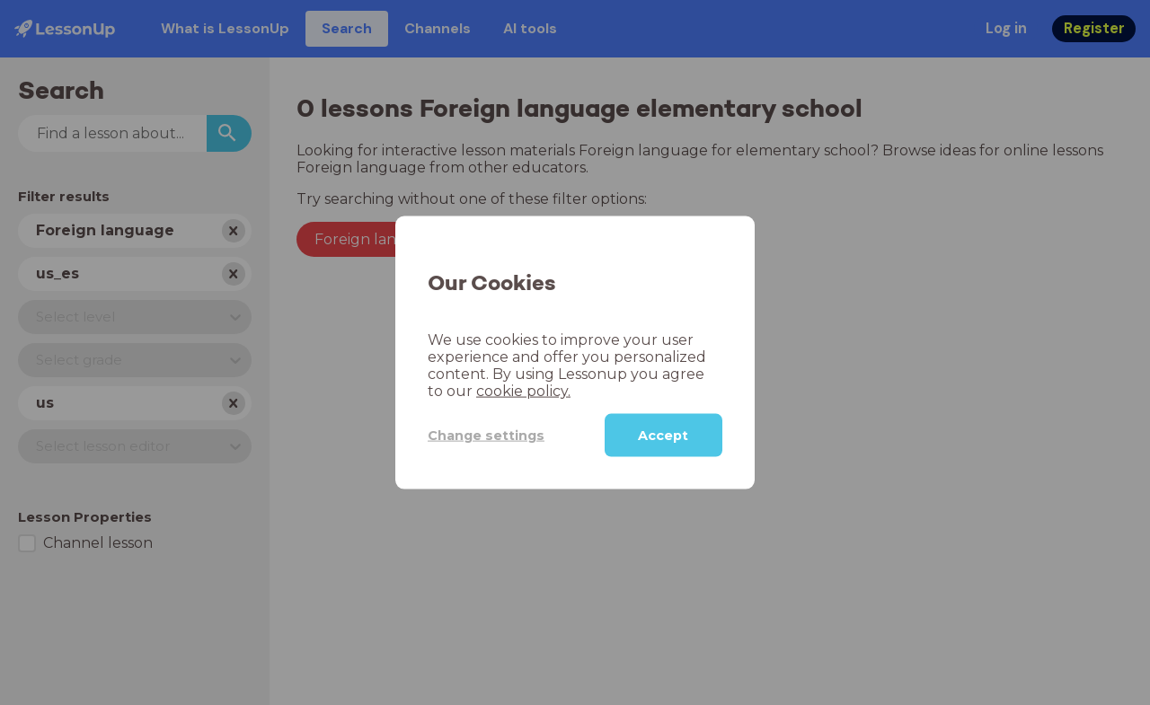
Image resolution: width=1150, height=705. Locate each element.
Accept (663, 435)
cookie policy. (523, 391)
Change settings (486, 435)
